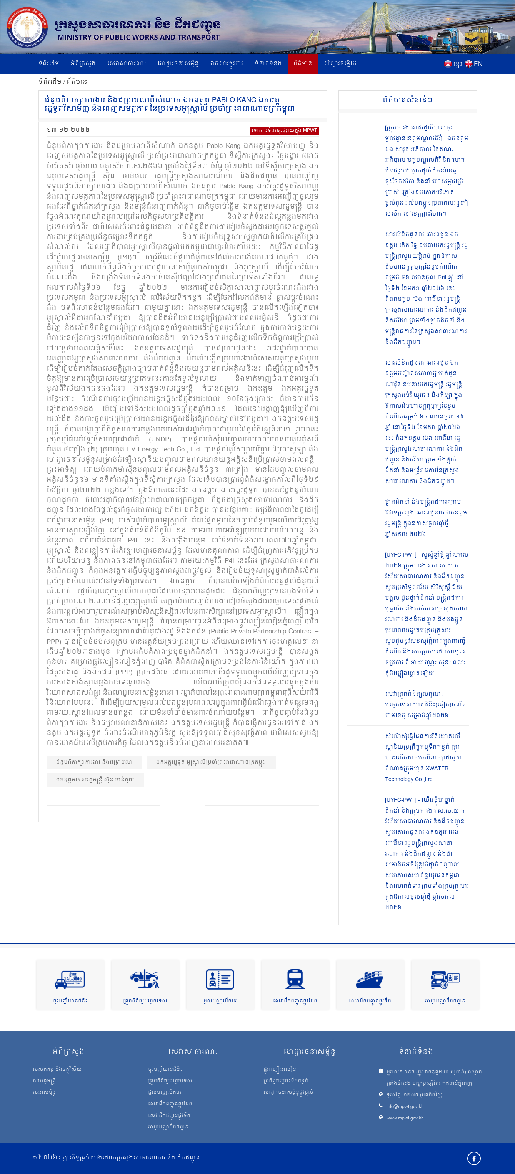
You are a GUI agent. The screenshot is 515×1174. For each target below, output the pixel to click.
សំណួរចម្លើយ (340, 64)
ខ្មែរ (457, 64)
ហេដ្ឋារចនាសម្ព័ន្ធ (178, 64)
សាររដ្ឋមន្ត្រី (44, 1081)
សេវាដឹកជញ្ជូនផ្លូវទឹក (370, 1001)
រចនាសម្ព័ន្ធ (44, 1092)
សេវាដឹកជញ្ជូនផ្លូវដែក (295, 1001)
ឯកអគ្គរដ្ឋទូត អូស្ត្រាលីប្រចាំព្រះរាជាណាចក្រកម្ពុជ (211, 762)
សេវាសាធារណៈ (126, 64)
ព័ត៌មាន (302, 64)
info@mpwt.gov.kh (405, 1107)
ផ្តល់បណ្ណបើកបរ (220, 1001)
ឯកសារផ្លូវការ (226, 64)
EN (478, 64)
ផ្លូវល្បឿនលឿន (279, 1069)
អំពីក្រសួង (83, 64)
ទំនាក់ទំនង (268, 64)
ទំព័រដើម (48, 64)
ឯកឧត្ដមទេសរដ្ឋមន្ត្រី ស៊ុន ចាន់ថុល (95, 780)
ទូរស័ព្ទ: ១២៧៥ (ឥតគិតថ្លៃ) (414, 1095)
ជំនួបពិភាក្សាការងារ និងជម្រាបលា (94, 762)
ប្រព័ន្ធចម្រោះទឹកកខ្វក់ (285, 1081)
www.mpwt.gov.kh (405, 1118)
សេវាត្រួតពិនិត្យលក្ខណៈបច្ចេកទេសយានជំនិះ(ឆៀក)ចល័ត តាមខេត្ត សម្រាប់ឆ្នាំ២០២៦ (425, 705)
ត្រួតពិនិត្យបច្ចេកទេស (145, 1001)
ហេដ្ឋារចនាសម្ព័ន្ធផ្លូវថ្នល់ (288, 1092)
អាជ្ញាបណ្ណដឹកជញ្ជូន (445, 1001)
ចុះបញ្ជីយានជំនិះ (70, 1001)
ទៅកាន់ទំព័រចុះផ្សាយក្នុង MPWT (284, 131)
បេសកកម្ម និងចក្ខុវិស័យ (57, 1069)
